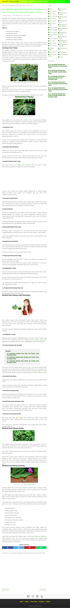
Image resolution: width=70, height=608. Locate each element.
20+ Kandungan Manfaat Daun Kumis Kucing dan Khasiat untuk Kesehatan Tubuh (56, 95)
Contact (26, 601)
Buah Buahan (32, 1)
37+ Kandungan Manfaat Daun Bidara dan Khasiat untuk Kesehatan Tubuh (57, 66)
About (19, 601)
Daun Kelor (53, 13)
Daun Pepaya (53, 32)
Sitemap (50, 601)
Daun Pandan (53, 27)
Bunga (39, 1)
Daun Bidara (53, 11)
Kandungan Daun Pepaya (12, 31)
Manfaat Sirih (63, 52)
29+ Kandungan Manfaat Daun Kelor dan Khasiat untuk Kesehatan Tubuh (23, 354)
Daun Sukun (36, 394)
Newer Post (5, 589)
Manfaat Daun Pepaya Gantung (14, 39)
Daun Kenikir (53, 18)
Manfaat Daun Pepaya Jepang (14, 37)
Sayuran (46, 1)
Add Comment (27, 15)
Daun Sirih (17, 212)
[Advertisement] (24, 179)
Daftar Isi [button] (5, 28)
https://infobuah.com (29, 484)
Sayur (61, 57)
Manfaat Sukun (64, 54)
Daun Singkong (18, 165)
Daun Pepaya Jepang (37, 339)
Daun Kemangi (53, 16)
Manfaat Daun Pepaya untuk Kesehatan (16, 35)
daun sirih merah (42, 372)
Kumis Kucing (53, 45)
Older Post (43, 589)
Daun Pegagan (53, 29)
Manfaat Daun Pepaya (12, 33)
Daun (51, 9)
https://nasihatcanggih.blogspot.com (27, 116)
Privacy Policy (34, 601)
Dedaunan (24, 1)
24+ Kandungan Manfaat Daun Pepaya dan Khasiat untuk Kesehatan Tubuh (23, 11)
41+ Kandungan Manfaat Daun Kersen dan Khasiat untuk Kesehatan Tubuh (58, 89)
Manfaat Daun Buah (10, 1)
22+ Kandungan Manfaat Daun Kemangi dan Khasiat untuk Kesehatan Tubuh (23, 358)
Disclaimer (42, 601)
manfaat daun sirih (30, 372)
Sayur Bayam (38, 165)
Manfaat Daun (53, 52)
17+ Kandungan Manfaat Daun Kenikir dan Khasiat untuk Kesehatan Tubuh (23, 361)
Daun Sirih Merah (26, 165)
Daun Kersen (53, 21)
